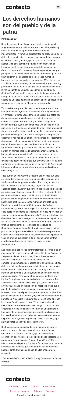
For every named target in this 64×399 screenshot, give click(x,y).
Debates (38, 391)
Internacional (49, 386)
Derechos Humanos (19, 391)
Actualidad (14, 386)
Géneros (50, 391)
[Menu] (58, 7)
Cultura (35, 386)
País (25, 386)
